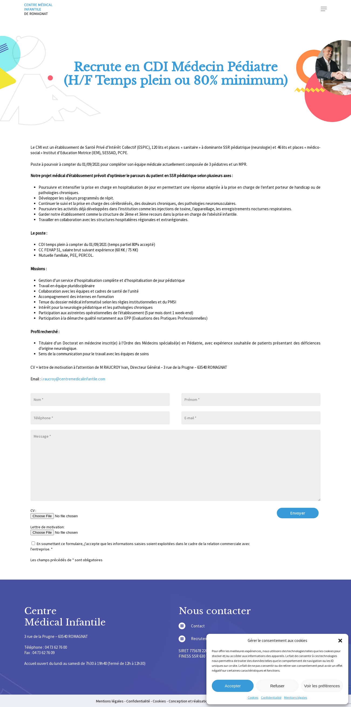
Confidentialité (271, 697)
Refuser (277, 686)
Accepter (233, 686)
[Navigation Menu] (324, 10)
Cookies (253, 697)
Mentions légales (295, 697)
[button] (340, 640)
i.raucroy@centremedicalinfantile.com (73, 378)
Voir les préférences (322, 686)
